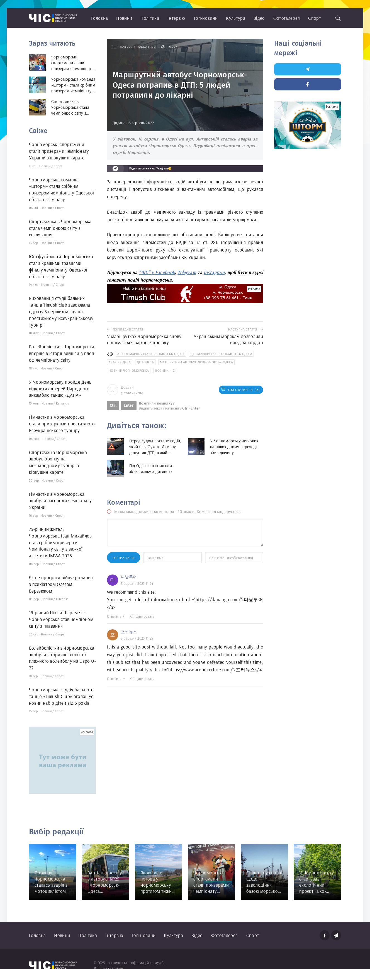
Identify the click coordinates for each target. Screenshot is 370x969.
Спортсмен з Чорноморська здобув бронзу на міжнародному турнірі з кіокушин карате (58, 462)
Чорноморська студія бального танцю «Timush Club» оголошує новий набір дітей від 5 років (61, 696)
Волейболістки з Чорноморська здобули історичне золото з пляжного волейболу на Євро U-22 (62, 657)
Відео (259, 18)
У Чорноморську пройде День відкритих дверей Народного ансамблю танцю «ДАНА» (60, 388)
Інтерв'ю (176, 18)
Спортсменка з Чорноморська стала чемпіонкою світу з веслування (60, 228)
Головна (99, 18)
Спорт (314, 18)
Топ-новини (205, 18)
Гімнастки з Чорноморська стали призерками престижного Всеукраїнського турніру (62, 423)
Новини (124, 18)
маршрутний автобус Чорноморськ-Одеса (196, 362)
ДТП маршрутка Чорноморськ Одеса (221, 354)
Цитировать (142, 616)
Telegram (186, 272)
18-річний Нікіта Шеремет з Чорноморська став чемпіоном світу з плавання (61, 619)
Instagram (214, 272)
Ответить (116, 616)
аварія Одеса (120, 362)
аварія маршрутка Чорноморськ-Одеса (150, 354)
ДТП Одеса (145, 362)
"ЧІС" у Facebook (157, 272)
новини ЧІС (164, 370)
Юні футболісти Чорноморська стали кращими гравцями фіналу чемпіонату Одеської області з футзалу (61, 266)
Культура (235, 18)
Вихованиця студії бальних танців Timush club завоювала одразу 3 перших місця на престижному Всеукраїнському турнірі (61, 311)
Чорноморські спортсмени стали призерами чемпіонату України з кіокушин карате (59, 151)
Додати (125, 390)
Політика (149, 18)
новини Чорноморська (129, 370)
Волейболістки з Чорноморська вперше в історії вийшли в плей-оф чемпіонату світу (62, 353)
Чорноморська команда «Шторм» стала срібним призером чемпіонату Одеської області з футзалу (61, 189)
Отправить (124, 558)
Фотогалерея (286, 18)
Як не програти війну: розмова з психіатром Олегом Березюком (61, 584)
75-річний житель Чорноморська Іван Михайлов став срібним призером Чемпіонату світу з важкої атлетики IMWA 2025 (60, 542)
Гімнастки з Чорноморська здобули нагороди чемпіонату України (60, 500)
